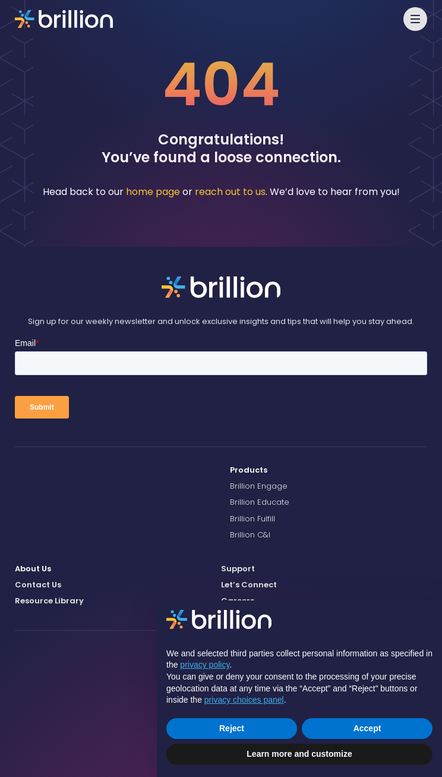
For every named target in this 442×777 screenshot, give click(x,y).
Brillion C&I (250, 534)
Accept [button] (367, 728)
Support (238, 568)
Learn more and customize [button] (299, 754)
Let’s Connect (249, 584)
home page (153, 192)
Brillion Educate (259, 502)
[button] (415, 19)
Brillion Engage (259, 486)
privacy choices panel (244, 699)
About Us (33, 568)
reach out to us (230, 192)
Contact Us (38, 584)
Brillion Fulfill (252, 518)
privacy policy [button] (204, 664)
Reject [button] (231, 728)
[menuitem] (328, 470)
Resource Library (49, 600)
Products (248, 470)
